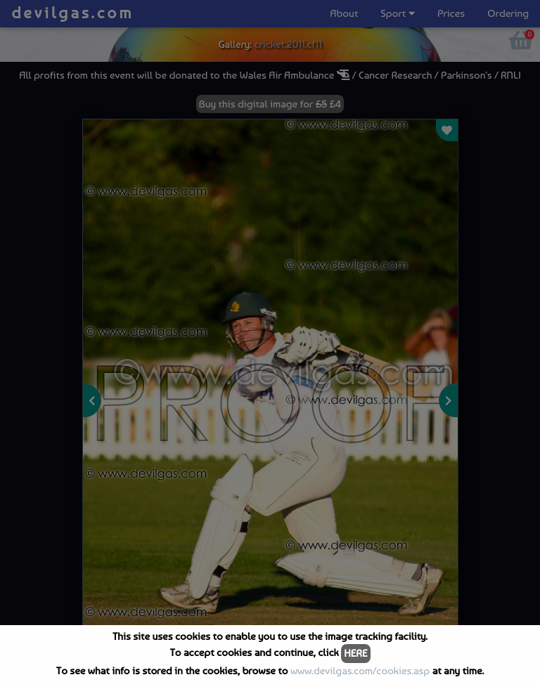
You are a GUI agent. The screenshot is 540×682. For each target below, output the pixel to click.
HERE (355, 653)
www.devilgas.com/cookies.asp (360, 670)
